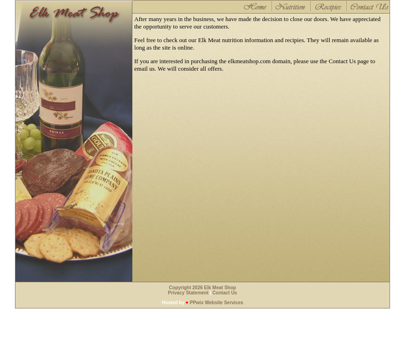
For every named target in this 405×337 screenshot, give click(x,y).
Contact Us (224, 292)
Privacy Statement (188, 292)
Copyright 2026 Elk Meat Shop (202, 287)
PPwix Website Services (216, 302)
